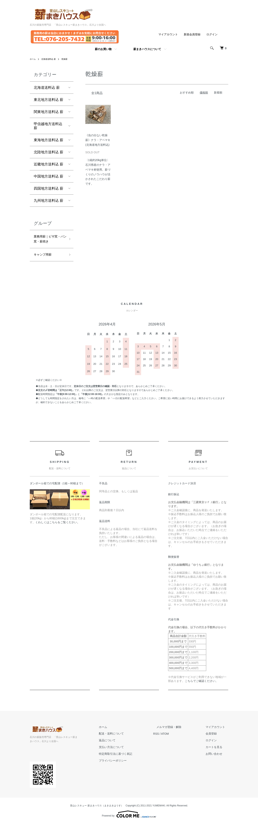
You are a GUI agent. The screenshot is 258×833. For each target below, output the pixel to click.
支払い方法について (127, 756)
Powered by (129, 823)
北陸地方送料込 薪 (48, 152)
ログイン (212, 34)
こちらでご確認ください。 (201, 690)
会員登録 (214, 743)
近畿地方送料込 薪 (48, 164)
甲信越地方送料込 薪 (48, 126)
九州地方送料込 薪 (48, 201)
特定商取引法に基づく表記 (131, 763)
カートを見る (217, 756)
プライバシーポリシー (128, 769)
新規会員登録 (192, 34)
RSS (169, 743)
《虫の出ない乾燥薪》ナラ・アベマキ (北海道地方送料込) (99, 140)
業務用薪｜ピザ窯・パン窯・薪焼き (48, 243)
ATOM (178, 743)
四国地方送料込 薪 (48, 188)
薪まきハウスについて (147, 49)
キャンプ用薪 (44, 263)
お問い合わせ (217, 763)
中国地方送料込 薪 (48, 176)
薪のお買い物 (103, 49)
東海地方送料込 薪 (48, 140)
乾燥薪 (69, 59)
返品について (123, 749)
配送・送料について (127, 743)
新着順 (218, 92)
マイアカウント (168, 34)
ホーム (33, 59)
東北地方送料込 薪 (48, 100)
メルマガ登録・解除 (178, 736)
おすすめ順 (187, 92)
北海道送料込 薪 (51, 59)
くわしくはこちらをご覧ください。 (57, 531)
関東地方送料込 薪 (48, 112)
